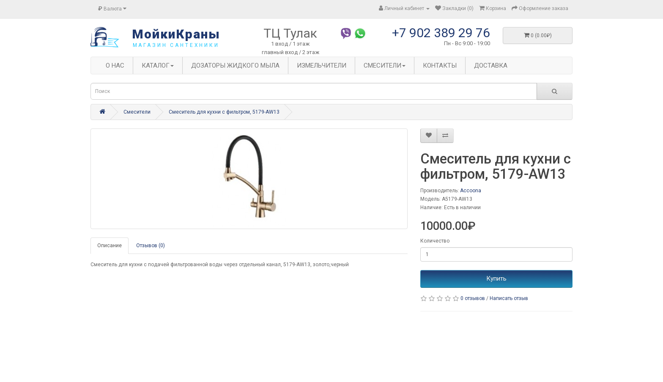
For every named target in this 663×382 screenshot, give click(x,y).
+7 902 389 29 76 (441, 32)
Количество (434, 241)
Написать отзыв (509, 298)
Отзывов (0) (150, 245)
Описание (109, 245)
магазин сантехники (176, 45)
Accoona (470, 191)
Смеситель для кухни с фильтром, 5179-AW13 (224, 112)
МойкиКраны (176, 34)
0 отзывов (472, 298)
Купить (496, 278)
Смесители (137, 112)
